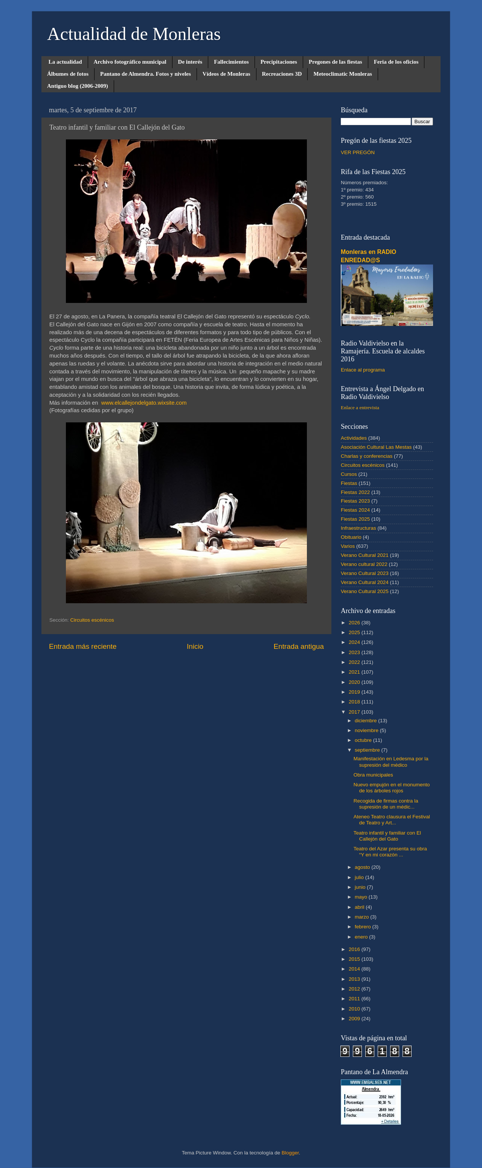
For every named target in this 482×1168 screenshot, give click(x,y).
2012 (355, 989)
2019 (355, 692)
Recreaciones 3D (282, 74)
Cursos (349, 474)
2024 (355, 642)
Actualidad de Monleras (134, 34)
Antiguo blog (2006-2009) (77, 86)
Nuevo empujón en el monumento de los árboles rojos (392, 787)
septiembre (368, 750)
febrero (363, 927)
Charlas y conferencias (366, 456)
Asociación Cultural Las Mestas (376, 447)
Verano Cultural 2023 (365, 573)
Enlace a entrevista (360, 407)
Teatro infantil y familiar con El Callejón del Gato (387, 836)
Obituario (351, 537)
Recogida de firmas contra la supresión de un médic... (386, 804)
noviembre (367, 730)
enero (362, 937)
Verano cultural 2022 (364, 564)
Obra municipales (373, 775)
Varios (348, 546)
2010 (355, 1009)
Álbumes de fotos (67, 74)
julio (360, 877)
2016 (355, 949)
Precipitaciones (279, 62)
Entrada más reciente (83, 646)
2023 (355, 652)
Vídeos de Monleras (226, 74)
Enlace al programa (363, 370)
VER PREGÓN (358, 152)
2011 (355, 998)
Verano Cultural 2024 (365, 582)
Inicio (195, 646)
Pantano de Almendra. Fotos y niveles (145, 74)
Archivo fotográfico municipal (130, 62)
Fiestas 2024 (355, 510)
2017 (355, 712)
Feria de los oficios (396, 62)
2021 (355, 672)
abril (360, 907)
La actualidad (65, 62)
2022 (355, 662)
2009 (355, 1018)
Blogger (290, 1153)
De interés (190, 62)
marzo (362, 917)
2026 (355, 622)
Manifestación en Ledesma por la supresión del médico (391, 761)
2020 (355, 682)
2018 (355, 702)
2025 (355, 632)
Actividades (354, 438)
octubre (364, 740)
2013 (355, 979)
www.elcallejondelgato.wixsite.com (144, 403)
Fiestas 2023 (355, 501)
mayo (362, 897)
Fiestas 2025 (355, 519)
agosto (363, 867)
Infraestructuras (358, 528)
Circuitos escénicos (92, 620)
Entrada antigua (299, 646)
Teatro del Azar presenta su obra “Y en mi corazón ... (390, 852)
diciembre (366, 720)
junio (361, 887)
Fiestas (349, 483)
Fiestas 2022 (355, 492)
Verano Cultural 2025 (365, 591)
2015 (355, 959)
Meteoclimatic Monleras (342, 74)
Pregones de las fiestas (335, 62)
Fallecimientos (231, 62)
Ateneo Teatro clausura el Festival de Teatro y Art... (392, 820)
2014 (355, 969)
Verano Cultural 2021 (365, 555)
